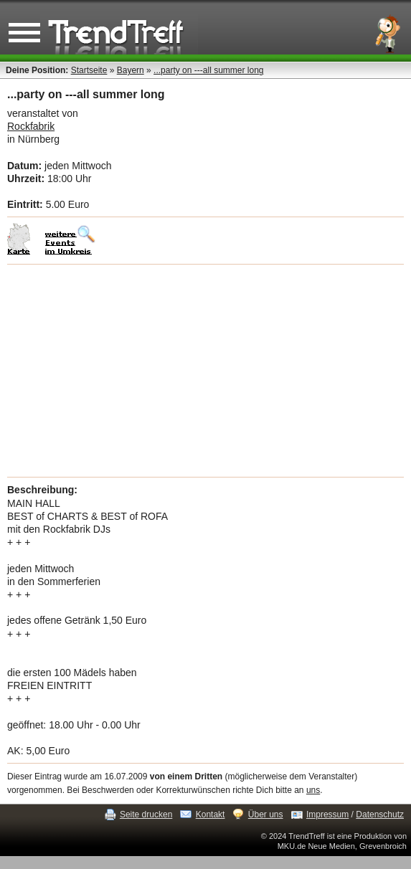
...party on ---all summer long (208, 70)
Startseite (89, 70)
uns (313, 790)
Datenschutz (380, 814)
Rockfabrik (31, 126)
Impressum (327, 814)
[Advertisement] (205, 370)
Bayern (130, 70)
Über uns (265, 814)
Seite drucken (146, 814)
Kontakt (210, 814)
